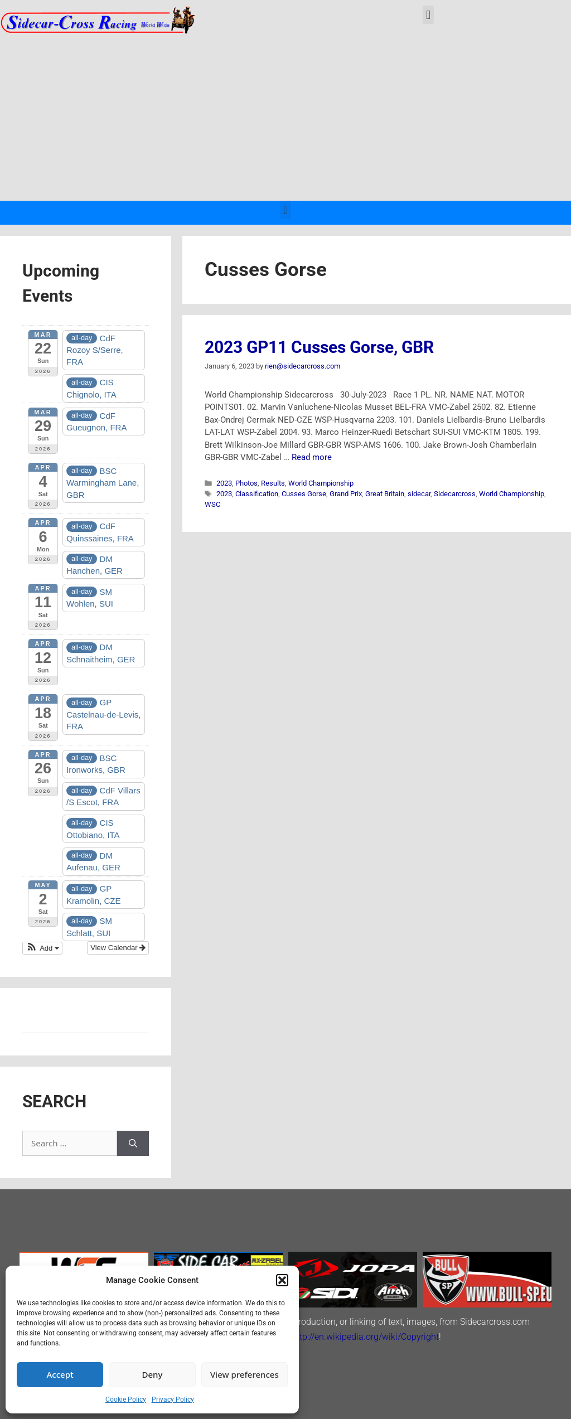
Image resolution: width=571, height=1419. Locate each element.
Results (273, 483)
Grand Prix (346, 494)
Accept (60, 1374)
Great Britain (384, 494)
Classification (256, 494)
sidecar (419, 494)
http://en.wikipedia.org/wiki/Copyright (365, 1336)
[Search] (133, 1143)
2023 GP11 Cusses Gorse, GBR (319, 347)
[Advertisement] (285, 117)
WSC (212, 504)
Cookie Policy (125, 1399)
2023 (224, 483)
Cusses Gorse (304, 494)
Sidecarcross (455, 494)
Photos (246, 483)
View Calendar (118, 947)
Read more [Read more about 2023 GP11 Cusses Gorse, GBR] (312, 457)
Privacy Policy (173, 1399)
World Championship (321, 483)
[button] (282, 1280)
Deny (152, 1374)
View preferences (244, 1374)
